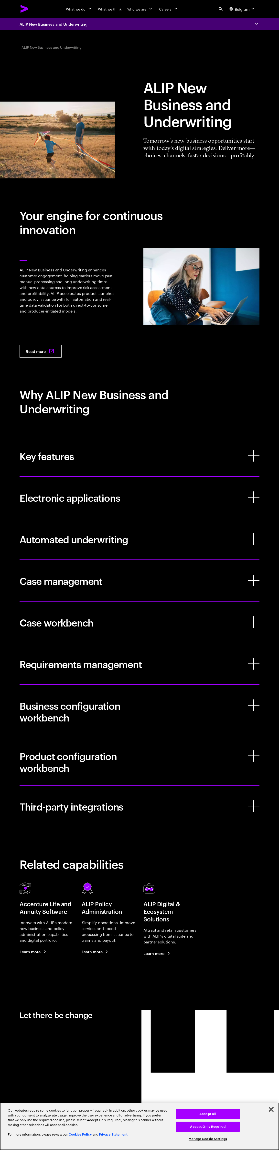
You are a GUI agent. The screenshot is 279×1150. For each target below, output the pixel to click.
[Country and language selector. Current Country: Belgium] (242, 9)
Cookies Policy (80, 1134)
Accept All (207, 1113)
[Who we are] (140, 9)
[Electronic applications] (139, 497)
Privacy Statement (113, 1134)
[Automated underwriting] (139, 538)
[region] (139, 1126)
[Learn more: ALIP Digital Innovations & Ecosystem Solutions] (157, 953)
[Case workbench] (139, 622)
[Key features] (139, 455)
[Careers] (168, 9)
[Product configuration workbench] (139, 760)
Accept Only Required (207, 1126)
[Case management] (139, 580)
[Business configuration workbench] (139, 710)
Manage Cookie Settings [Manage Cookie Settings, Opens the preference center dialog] (208, 1138)
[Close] (271, 1109)
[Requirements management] (139, 663)
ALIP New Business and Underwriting (53, 24)
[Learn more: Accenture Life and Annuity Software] (33, 951)
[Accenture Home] (24, 9)
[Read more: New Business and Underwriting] (41, 351)
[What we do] (79, 9)
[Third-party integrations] (139, 806)
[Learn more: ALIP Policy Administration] (95, 951)
